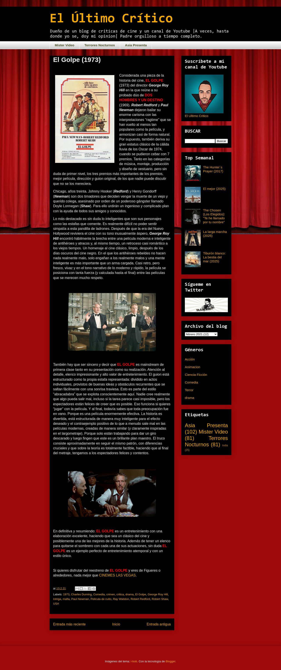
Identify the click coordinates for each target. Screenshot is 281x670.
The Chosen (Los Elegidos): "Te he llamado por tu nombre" (214, 216)
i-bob (134, 661)
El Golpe (140, 594)
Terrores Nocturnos (99, 45)
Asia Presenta (136, 45)
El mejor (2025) (214, 189)
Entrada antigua (159, 624)
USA (56, 603)
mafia (66, 599)
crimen (110, 594)
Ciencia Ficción (196, 374)
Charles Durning (81, 594)
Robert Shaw (160, 599)
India (225, 445)
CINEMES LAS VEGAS (117, 575)
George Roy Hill (158, 594)
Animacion (192, 367)
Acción (190, 359)
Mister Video (64, 45)
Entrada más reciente (69, 624)
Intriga (57, 599)
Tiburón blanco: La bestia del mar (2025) (214, 257)
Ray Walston (121, 599)
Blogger (170, 661)
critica (120, 594)
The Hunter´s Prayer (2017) (213, 169)
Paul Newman (80, 599)
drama (130, 594)
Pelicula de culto (101, 599)
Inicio (116, 624)
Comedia (99, 594)
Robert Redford (140, 599)
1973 (66, 594)
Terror (189, 390)
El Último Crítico (111, 19)
